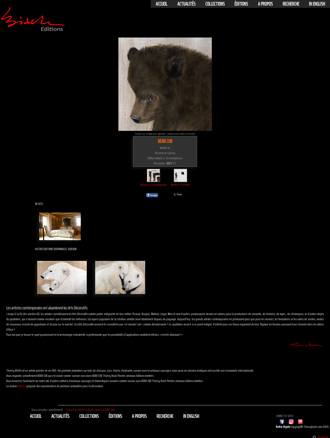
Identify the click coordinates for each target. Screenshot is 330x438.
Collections (215, 4)
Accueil (161, 4)
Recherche (291, 4)
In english (317, 4)
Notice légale (283, 426)
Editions (22, 386)
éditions (241, 4)
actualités (186, 4)
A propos (265, 4)
